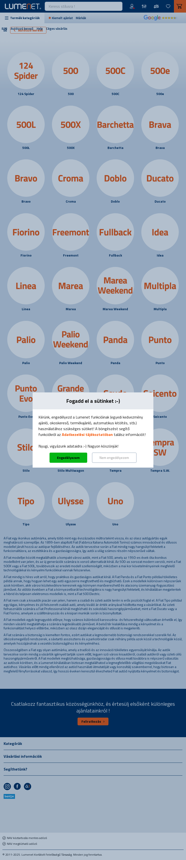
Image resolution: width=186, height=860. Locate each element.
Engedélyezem (68, 457)
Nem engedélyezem (114, 457)
